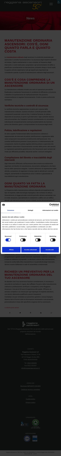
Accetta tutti (50, 249)
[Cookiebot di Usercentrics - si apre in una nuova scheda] (51, 204)
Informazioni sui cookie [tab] (50, 210)
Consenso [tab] (10, 210)
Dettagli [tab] (30, 210)
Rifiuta (11, 249)
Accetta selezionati (30, 249)
